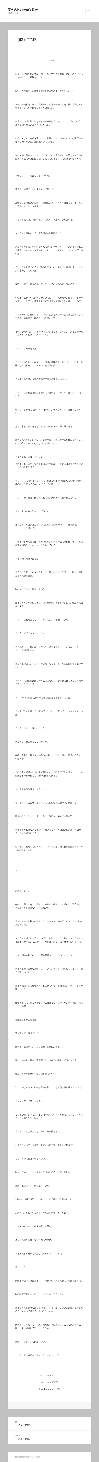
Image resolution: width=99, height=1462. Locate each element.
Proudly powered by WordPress (27, 1457)
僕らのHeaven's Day (23, 9)
